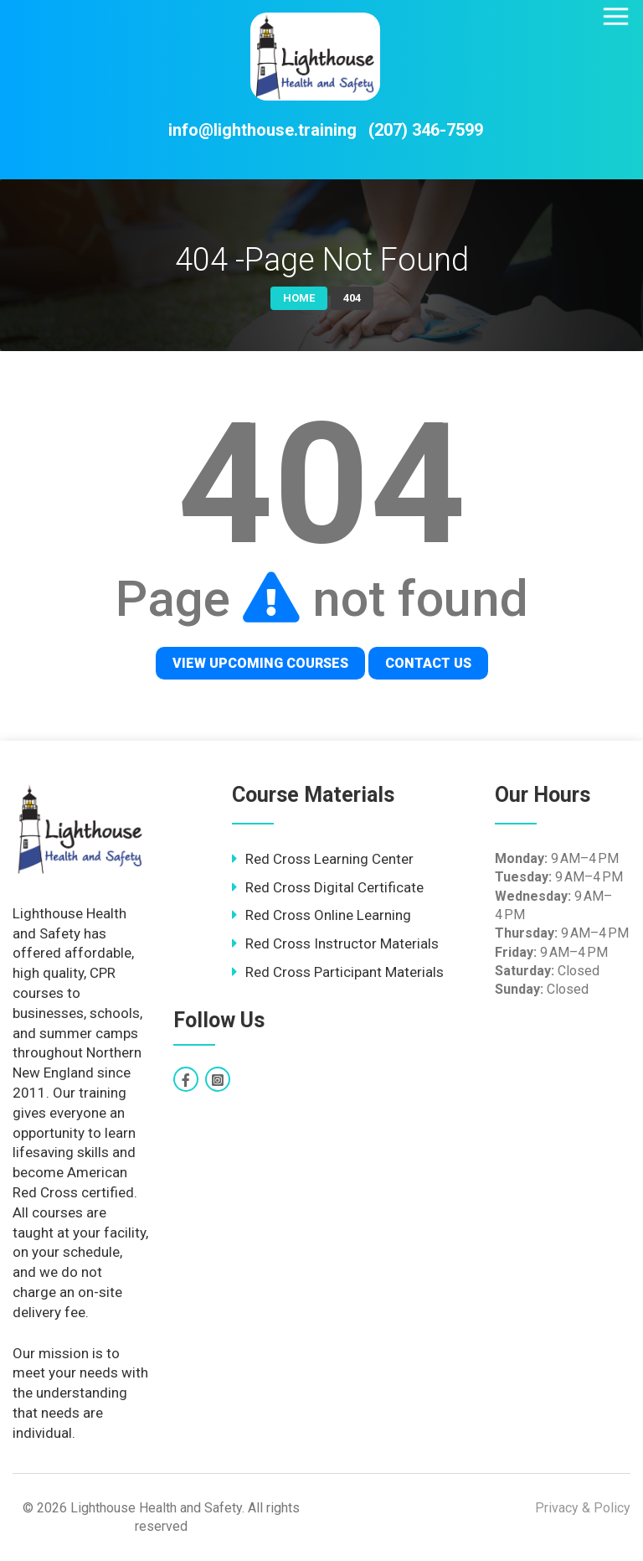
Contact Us (428, 663)
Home (299, 298)
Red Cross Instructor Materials (342, 943)
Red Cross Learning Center (329, 858)
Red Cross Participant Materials (344, 972)
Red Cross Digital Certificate (334, 887)
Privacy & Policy (582, 1508)
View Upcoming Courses (260, 663)
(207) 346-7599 (425, 130)
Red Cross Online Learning (328, 915)
